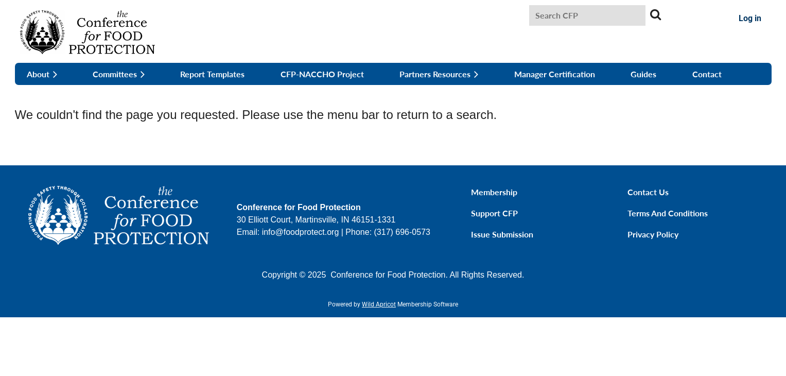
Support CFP (494, 213)
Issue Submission (502, 234)
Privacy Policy (652, 234)
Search (655, 14)
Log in (750, 18)
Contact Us (648, 192)
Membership (494, 192)
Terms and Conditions (667, 213)
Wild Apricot (379, 304)
